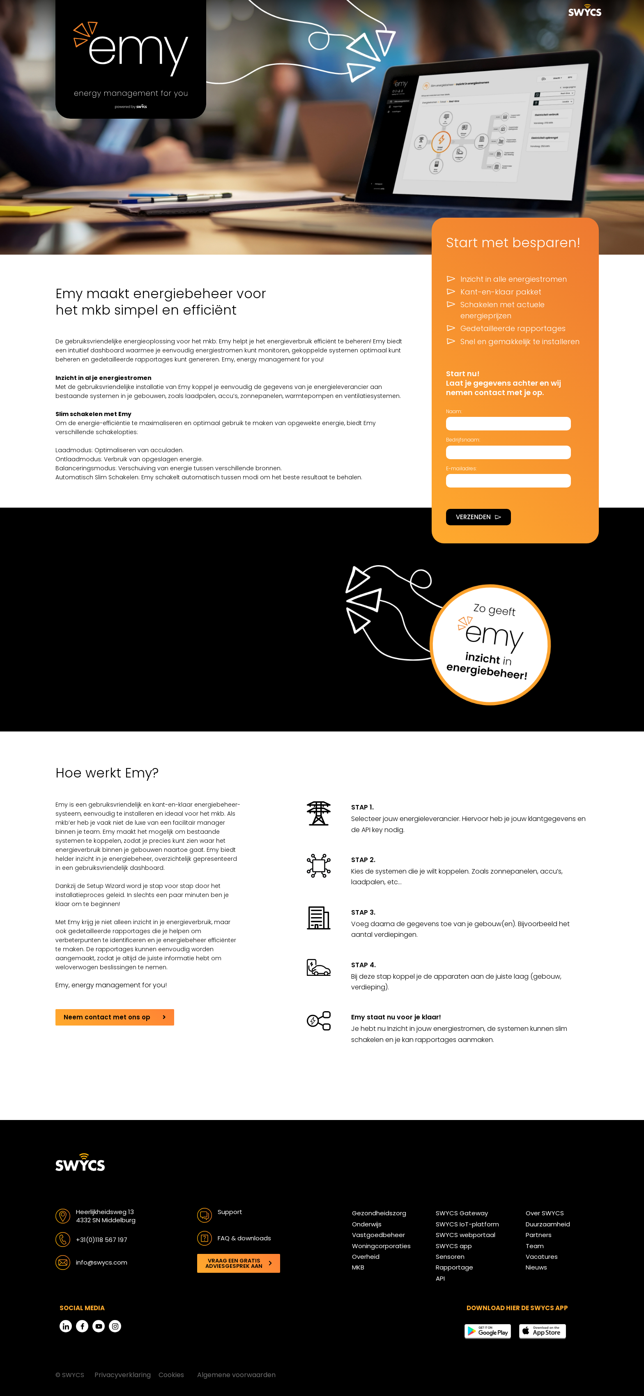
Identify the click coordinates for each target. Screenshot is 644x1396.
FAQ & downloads (244, 1238)
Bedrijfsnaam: (463, 439)
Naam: (454, 411)
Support (230, 1211)
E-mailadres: (461, 468)
